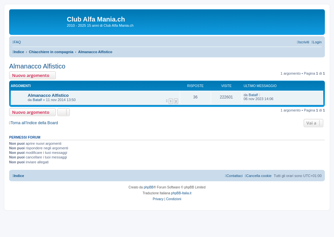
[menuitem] (16, 42)
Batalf (37, 100)
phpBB (149, 187)
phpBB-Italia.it (181, 193)
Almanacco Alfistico (37, 66)
